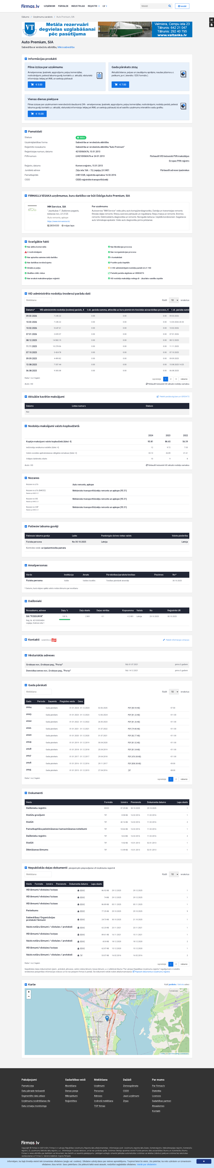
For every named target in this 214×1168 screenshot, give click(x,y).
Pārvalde (63, 6)
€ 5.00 (36, 84)
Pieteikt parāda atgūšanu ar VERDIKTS (127, 273)
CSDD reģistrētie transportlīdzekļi (92, 179)
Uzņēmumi (49, 6)
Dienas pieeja (72, 1090)
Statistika (157, 1090)
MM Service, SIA (56, 206)
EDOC (106, 900)
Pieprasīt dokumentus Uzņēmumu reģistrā (151, 979)
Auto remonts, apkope (83, 494)
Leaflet (162, 1061)
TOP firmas (100, 1106)
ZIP (146, 780)
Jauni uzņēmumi (131, 1095)
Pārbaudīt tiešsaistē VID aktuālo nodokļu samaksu (167, 393)
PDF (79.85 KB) (151, 738)
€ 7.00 (120, 84)
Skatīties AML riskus (36, 273)
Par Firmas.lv (159, 1085)
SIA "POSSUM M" (34, 625)
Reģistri (94, 6)
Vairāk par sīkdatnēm (146, 1164)
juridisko (172, 991)
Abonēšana (70, 1085)
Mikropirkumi (72, 1095)
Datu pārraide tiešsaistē (34, 1090)
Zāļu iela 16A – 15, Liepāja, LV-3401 (92, 170)
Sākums (25, 17)
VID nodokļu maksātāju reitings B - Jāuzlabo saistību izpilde (136, 278)
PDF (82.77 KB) (151, 745)
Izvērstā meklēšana (104, 1100)
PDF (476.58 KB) (151, 766)
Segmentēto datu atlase (34, 1095)
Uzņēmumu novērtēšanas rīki (36, 1100)
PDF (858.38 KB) (151, 773)
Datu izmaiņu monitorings (35, 1106)
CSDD (126, 1090)
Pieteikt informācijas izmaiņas (176, 649)
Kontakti (156, 1111)
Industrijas (78, 6)
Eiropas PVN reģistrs (179, 161)
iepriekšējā (156, 388)
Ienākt (182, 6)
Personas (99, 1090)
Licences (157, 1095)
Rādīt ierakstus (175, 300)
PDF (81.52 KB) (151, 752)
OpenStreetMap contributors (178, 1061)
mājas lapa (68, 225)
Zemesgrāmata (131, 1085)
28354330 (53, 225)
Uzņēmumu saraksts (43, 17)
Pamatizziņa (28, 1085)
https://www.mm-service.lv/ (58, 221)
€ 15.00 (37, 113)
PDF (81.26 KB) (151, 731)
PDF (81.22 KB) (151, 724)
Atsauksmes (158, 1106)
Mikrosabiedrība (66, 47)
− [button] (29, 1003)
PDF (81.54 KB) (151, 759)
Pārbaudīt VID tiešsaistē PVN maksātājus (169, 156)
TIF (105, 962)
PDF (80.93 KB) (151, 717)
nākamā (184, 388)
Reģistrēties (71, 1100)
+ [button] (29, 999)
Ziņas (126, 1100)
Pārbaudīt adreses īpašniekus (174, 170)
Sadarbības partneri (162, 1100)
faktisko (181, 991)
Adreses (98, 1095)
